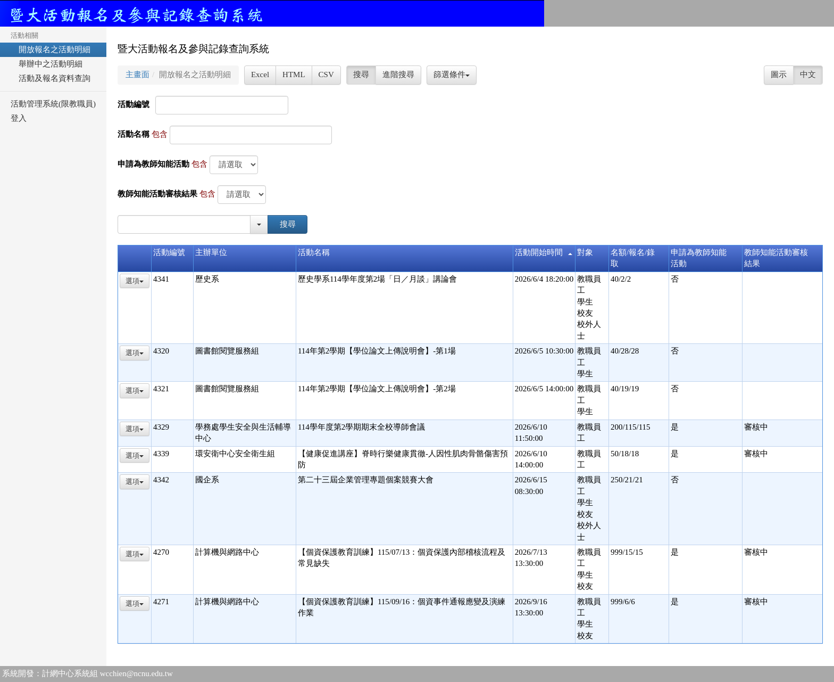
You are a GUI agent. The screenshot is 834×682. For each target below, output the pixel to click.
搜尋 (361, 74)
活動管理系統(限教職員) (53, 104)
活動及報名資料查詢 (50, 78)
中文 (808, 74)
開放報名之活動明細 (50, 49)
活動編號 (133, 104)
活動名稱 (133, 134)
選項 (135, 281)
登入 (19, 118)
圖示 (779, 74)
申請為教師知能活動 (153, 164)
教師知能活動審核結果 (157, 194)
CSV (326, 74)
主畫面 (137, 74)
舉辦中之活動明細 (46, 64)
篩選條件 (451, 74)
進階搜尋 (398, 74)
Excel (260, 74)
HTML (293, 74)
